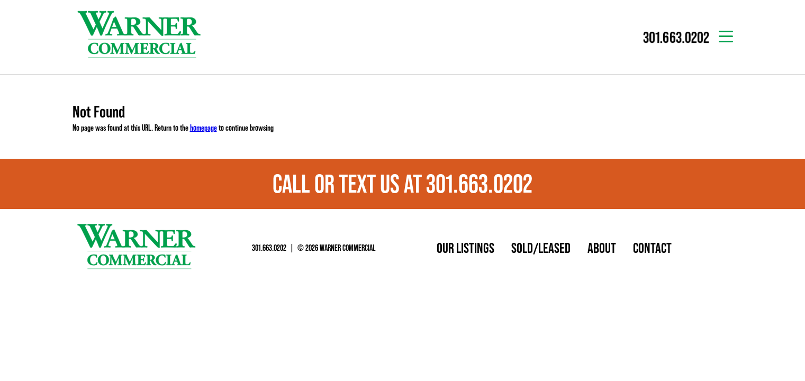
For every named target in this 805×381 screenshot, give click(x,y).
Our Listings (465, 248)
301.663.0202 (269, 247)
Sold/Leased (541, 248)
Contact (652, 248)
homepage (203, 127)
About (601, 248)
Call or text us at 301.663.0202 (402, 183)
